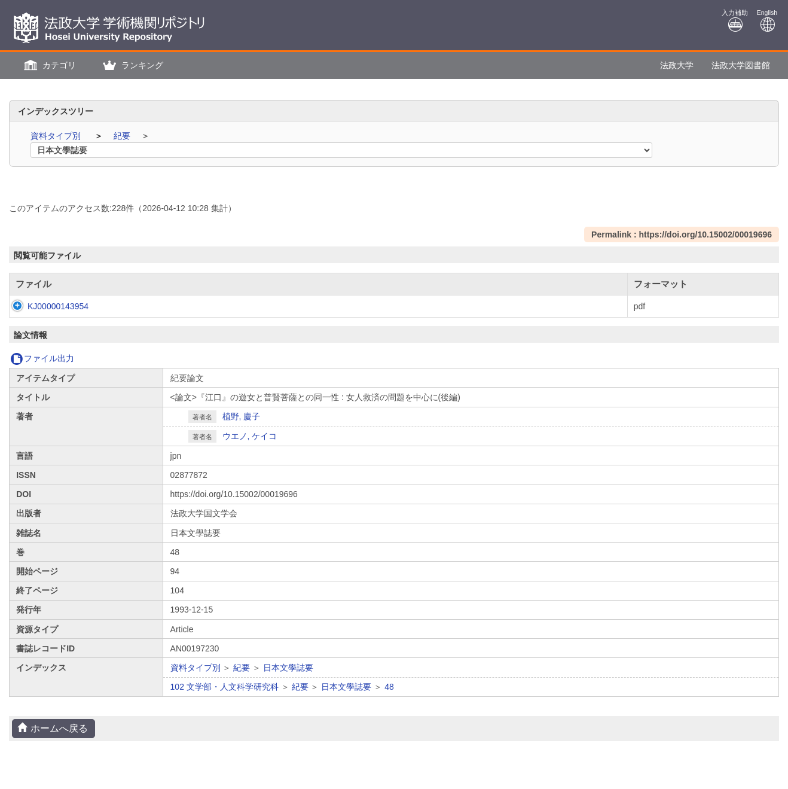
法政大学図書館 (740, 65)
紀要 (123, 136)
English (767, 20)
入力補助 (735, 20)
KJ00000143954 (46, 306)
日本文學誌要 (288, 667)
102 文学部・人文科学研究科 (224, 686)
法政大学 (677, 65)
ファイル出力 (42, 358)
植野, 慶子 (241, 416)
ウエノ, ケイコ (249, 436)
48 (389, 686)
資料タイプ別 (56, 136)
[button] (48, 65)
